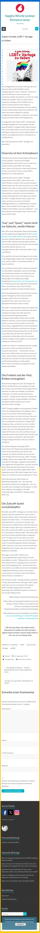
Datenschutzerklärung (9, 899)
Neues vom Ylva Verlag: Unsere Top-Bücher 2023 (18, 881)
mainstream (31, 645)
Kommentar (6, 709)
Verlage (5, 648)
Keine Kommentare (25, 659)
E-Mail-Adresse (8, 753)
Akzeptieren (20, 924)
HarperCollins (22, 236)
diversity (14, 645)
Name (4, 740)
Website (5, 766)
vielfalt (12, 648)
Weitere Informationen (28, 921)
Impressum (5, 896)
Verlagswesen (9, 659)
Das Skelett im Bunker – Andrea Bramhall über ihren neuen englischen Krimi (18, 670)
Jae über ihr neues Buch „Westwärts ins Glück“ (18, 682)
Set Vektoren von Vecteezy (8, 819)
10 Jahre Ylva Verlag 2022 (10, 842)
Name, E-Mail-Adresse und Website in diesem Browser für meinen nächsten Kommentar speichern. (18, 783)
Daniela (7, 656)
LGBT (22, 645)
